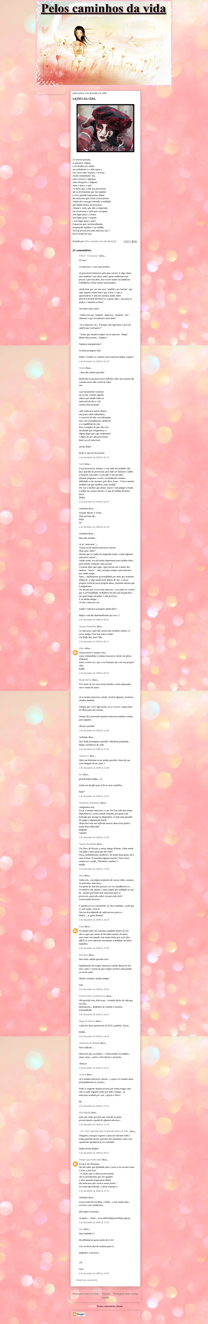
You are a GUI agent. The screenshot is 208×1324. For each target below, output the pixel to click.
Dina (81, 875)
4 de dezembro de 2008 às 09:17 (94, 641)
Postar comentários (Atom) (110, 1306)
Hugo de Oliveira (87, 1021)
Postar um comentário (86, 1280)
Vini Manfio (85, 1112)
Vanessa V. (84, 756)
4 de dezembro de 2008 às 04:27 (94, 502)
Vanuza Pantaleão (87, 626)
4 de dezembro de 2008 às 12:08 (94, 768)
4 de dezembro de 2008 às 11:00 (94, 730)
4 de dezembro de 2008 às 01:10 (94, 361)
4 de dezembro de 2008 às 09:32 (94, 673)
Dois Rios (83, 955)
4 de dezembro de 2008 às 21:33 (94, 1106)
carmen (82, 1074)
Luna (81, 926)
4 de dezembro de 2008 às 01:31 (94, 457)
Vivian (82, 368)
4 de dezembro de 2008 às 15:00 (94, 837)
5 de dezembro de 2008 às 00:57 (94, 1153)
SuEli (81, 464)
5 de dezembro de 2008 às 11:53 (94, 1191)
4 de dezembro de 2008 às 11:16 (94, 749)
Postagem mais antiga (125, 1293)
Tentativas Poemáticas (89, 803)
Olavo (82, 648)
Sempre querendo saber (90, 1159)
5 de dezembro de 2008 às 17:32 (94, 1222)
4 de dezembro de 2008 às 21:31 (94, 1068)
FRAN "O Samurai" (89, 256)
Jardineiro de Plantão (89, 1043)
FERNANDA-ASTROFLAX (92, 996)
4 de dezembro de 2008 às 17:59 (94, 869)
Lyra (81, 1229)
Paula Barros (85, 680)
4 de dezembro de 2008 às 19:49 (94, 948)
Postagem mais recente (86, 1293)
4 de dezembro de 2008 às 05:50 (94, 527)
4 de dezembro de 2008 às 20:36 (94, 1036)
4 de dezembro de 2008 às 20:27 (94, 1014)
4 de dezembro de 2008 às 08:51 (94, 619)
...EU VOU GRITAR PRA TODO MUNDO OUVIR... (104, 1131)
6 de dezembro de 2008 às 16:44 (94, 1273)
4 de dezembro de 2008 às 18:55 (94, 920)
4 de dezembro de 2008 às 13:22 (94, 796)
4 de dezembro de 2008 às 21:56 (94, 1124)
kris (81, 774)
